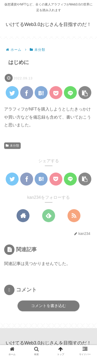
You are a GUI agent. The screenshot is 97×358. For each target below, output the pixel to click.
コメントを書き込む (48, 306)
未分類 (12, 145)
